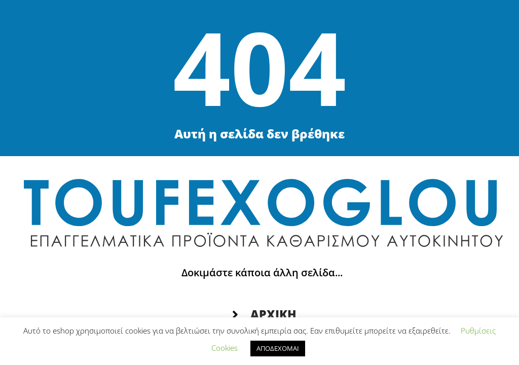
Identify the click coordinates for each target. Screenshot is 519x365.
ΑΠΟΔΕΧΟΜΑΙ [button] (277, 348)
